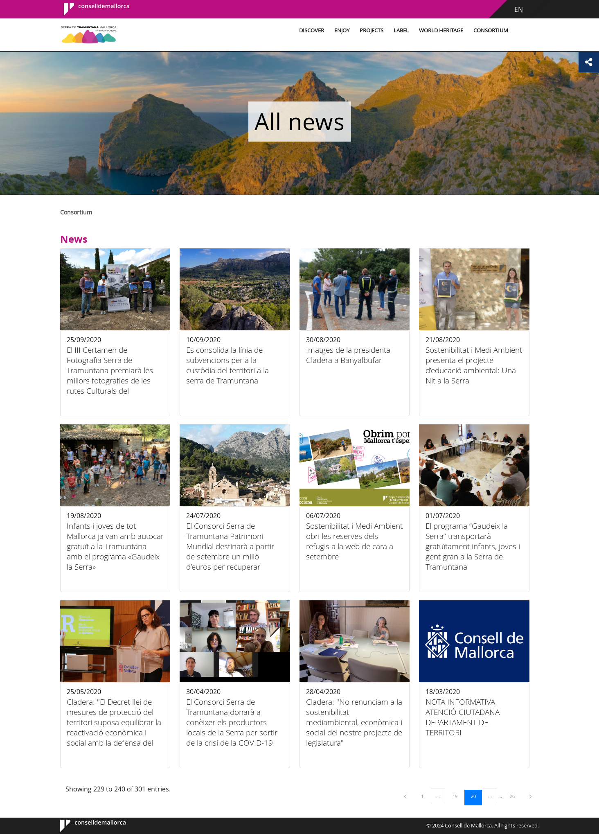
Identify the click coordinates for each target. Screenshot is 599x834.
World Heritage (441, 30)
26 (515, 796)
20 (476, 796)
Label (401, 30)
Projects (371, 30)
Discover (311, 30)
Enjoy (341, 30)
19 (458, 796)
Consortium (490, 30)
